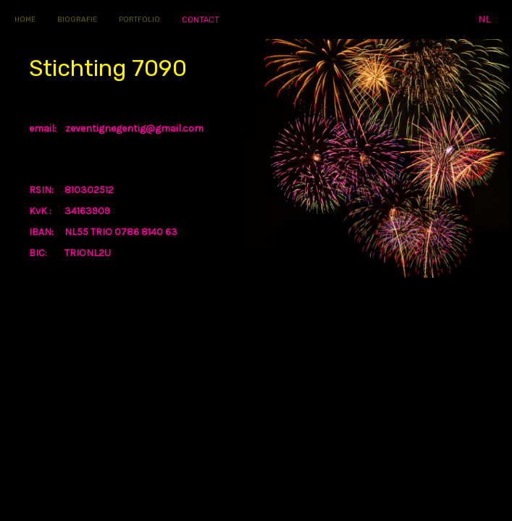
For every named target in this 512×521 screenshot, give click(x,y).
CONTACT (200, 20)
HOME (24, 19)
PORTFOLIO (139, 19)
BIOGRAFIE (77, 19)
